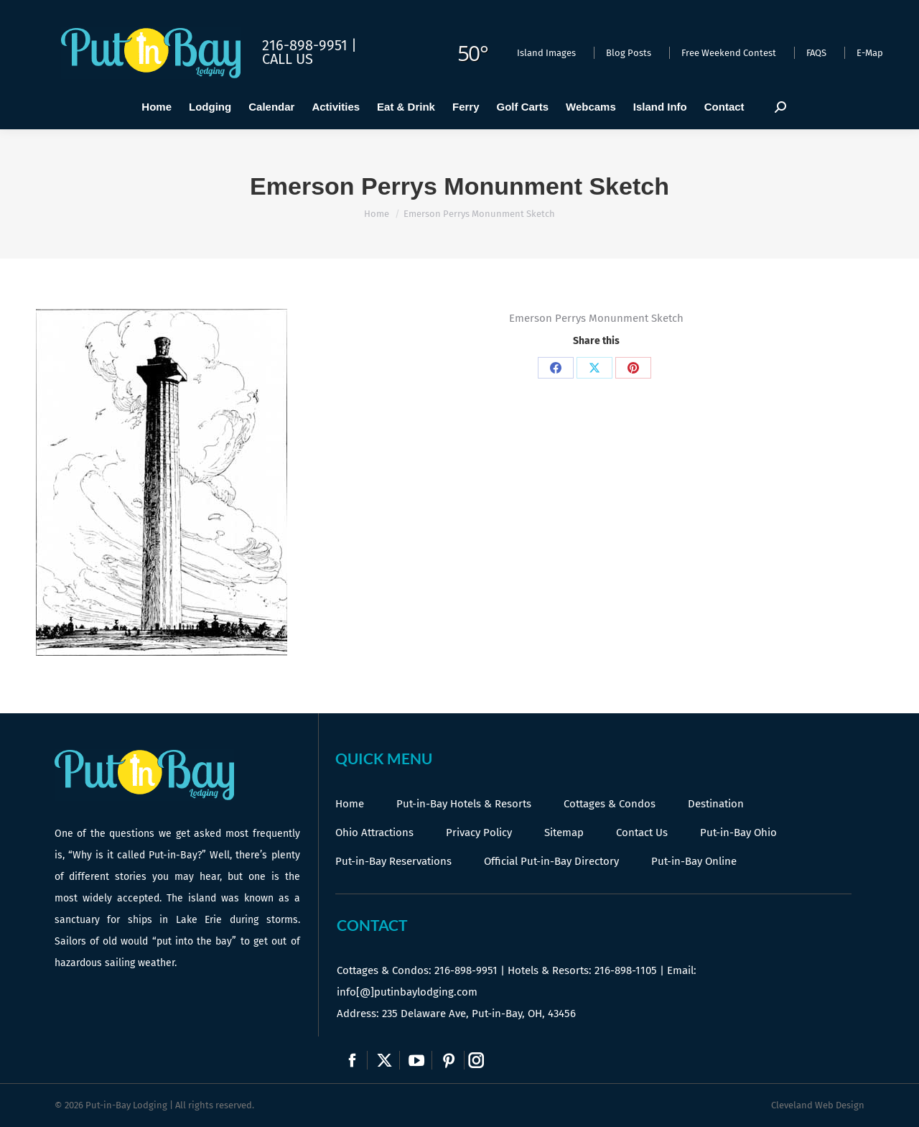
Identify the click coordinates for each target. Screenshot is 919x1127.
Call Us (287, 59)
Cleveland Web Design (817, 1105)
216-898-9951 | (309, 45)
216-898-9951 (466, 970)
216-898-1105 (625, 970)
